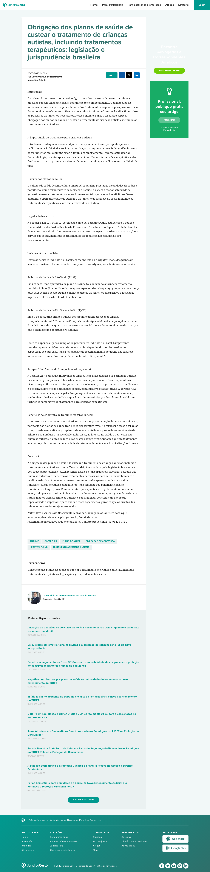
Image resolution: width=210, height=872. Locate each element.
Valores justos (100, 841)
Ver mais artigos (83, 799)
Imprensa (26, 845)
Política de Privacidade (106, 866)
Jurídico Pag (56, 845)
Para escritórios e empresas (144, 4)
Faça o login (169, 130)
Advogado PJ (128, 845)
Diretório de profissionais (134, 841)
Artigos (169, 4)
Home (94, 4)
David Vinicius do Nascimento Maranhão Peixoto (69, 595)
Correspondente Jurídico (63, 850)
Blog (95, 850)
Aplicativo (126, 837)
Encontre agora (169, 70)
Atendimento (28, 850)
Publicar (169, 120)
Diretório (183, 4)
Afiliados (97, 837)
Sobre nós (27, 841)
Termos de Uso (85, 866)
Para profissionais (112, 4)
